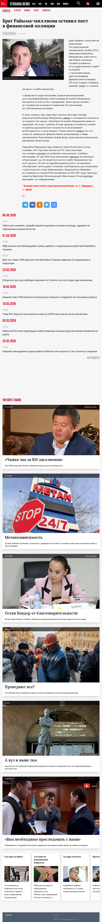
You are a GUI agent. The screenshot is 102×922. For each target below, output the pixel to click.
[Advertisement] (51, 379)
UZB (59, 3)
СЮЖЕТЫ (46, 10)
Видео (27, 10)
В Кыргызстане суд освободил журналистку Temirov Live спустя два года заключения (47, 280)
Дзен (28, 189)
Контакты (9, 915)
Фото (36, 10)
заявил (67, 117)
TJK (46, 3)
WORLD (66, 3)
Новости (6, 10)
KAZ (34, 3)
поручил (88, 176)
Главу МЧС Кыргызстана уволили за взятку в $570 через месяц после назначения (44, 313)
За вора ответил (72, 856)
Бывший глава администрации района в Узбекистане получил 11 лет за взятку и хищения (49, 351)
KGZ (40, 3)
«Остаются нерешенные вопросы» (41, 859)
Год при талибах (13, 856)
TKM (52, 3)
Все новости (93, 358)
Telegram (86, 185)
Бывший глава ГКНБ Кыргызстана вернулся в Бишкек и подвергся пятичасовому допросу (49, 297)
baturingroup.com (69, 919)
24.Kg (82, 85)
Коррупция (22, 33)
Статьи (17, 10)
